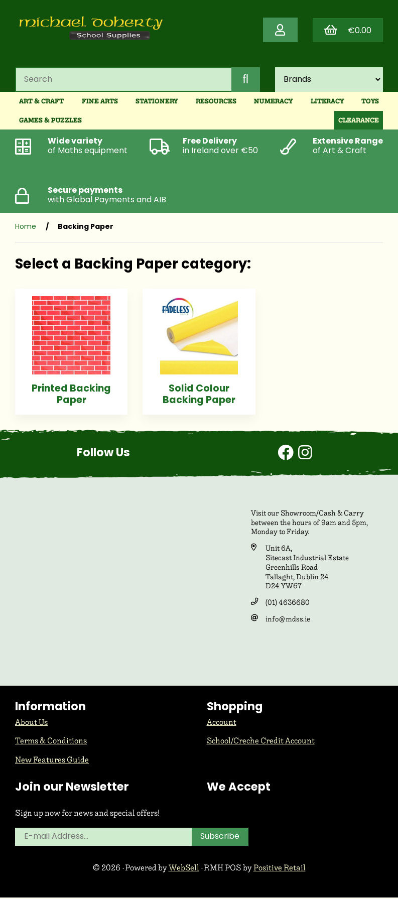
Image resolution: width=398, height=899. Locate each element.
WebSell (183, 869)
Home (25, 228)
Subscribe (220, 838)
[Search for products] (123, 80)
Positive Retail (279, 869)
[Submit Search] (245, 80)
